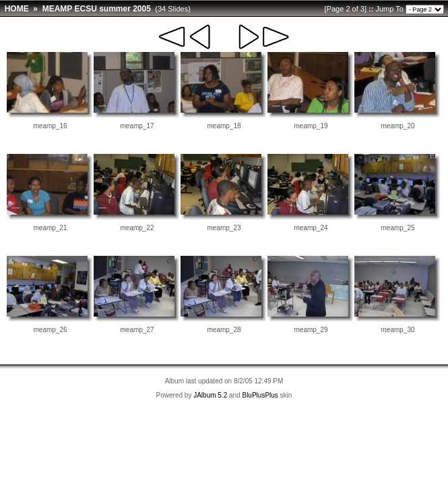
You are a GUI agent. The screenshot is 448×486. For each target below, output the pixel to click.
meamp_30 (397, 329)
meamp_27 (137, 329)
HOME (17, 9)
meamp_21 (50, 228)
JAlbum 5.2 (210, 395)
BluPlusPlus (260, 395)
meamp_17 (137, 126)
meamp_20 (397, 126)
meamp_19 (310, 126)
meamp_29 (310, 329)
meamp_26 (50, 329)
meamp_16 (50, 126)
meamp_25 (397, 228)
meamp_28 (224, 329)
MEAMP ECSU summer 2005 (96, 9)
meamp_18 (224, 126)
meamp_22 (137, 228)
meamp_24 (310, 228)
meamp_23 (224, 228)
